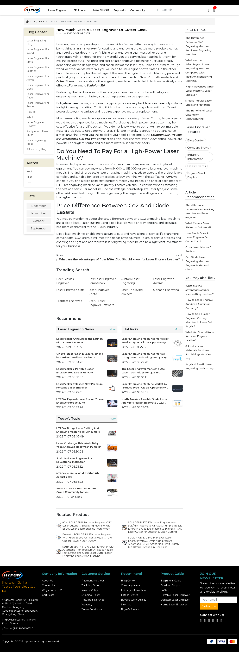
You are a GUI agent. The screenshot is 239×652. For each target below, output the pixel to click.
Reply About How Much (37, 133)
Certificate (48, 595)
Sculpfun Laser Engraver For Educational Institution (74, 460)
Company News (198, 147)
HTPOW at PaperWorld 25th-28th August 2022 (77, 475)
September (39, 228)
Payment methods (92, 580)
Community (139, 9)
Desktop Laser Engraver (175, 599)
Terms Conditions (91, 609)
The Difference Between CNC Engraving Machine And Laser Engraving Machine (198, 46)
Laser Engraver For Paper (38, 95)
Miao (29, 176)
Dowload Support (171, 585)
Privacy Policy (89, 590)
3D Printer (80, 9)
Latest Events (196, 166)
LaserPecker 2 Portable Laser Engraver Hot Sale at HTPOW (75, 370)
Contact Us (48, 585)
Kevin (30, 171)
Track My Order (90, 585)
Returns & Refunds (92, 599)
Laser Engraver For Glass (38, 87)
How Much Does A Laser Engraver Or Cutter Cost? (197, 237)
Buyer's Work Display (196, 175)
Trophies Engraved (69, 301)
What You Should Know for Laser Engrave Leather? (200, 336)
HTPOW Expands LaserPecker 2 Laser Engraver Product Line (80, 401)
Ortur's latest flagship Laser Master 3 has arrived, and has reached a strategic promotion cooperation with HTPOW (79, 355)
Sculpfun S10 (96, 85)
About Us (47, 580)
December (38, 206)
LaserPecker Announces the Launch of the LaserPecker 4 (79, 340)
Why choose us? (52, 590)
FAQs (164, 590)
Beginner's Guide (171, 580)
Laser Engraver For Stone (38, 104)
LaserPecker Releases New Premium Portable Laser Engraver (79, 386)
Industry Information (195, 157)
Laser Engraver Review (36, 124)
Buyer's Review (130, 609)
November (38, 213)
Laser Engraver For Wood (38, 51)
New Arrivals (101, 9)
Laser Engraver (57, 9)
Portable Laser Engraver (175, 595)
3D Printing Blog (37, 149)
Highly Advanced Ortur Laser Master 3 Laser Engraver (199, 90)
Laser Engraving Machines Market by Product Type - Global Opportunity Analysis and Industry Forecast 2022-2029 (145, 340)
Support (120, 9)
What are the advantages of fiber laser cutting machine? (199, 290)
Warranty (86, 604)
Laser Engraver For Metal (38, 60)
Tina (29, 182)
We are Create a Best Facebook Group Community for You (76, 490)
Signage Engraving (166, 290)
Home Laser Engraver (174, 604)
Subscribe (209, 606)
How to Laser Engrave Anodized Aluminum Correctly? (199, 304)
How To (31, 111)
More (112, 329)
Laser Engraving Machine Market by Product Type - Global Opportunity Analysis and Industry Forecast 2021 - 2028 (145, 386)
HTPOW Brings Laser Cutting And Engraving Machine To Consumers (78, 430)
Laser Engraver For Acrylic (38, 78)
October (39, 221)
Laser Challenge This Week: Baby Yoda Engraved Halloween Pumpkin (79, 445)
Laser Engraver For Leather (38, 69)
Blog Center (39, 21)
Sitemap (126, 604)
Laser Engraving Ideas (36, 142)
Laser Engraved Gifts (70, 290)
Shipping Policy (90, 595)
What (30, 117)
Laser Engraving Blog (36, 42)
